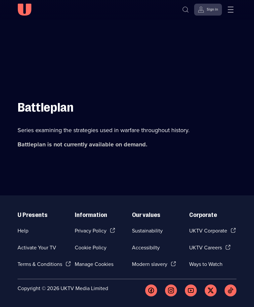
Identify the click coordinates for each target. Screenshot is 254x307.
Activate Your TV (37, 247)
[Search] (185, 10)
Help (23, 230)
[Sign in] (208, 10)
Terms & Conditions (40, 264)
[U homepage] (24, 10)
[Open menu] (230, 10)
